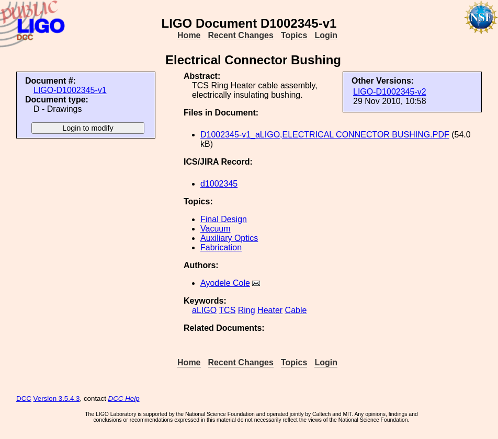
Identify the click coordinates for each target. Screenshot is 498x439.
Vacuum (215, 228)
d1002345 (218, 183)
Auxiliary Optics (229, 238)
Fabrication (221, 247)
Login (325, 35)
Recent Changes (241, 35)
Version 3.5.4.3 (56, 398)
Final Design (223, 219)
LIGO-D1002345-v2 (389, 91)
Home (188, 35)
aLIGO (204, 310)
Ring (246, 310)
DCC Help (124, 398)
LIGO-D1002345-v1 (70, 90)
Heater (269, 310)
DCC (23, 398)
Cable (296, 310)
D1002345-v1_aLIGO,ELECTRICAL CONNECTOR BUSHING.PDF (324, 134)
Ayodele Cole (225, 283)
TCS (227, 310)
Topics (294, 35)
